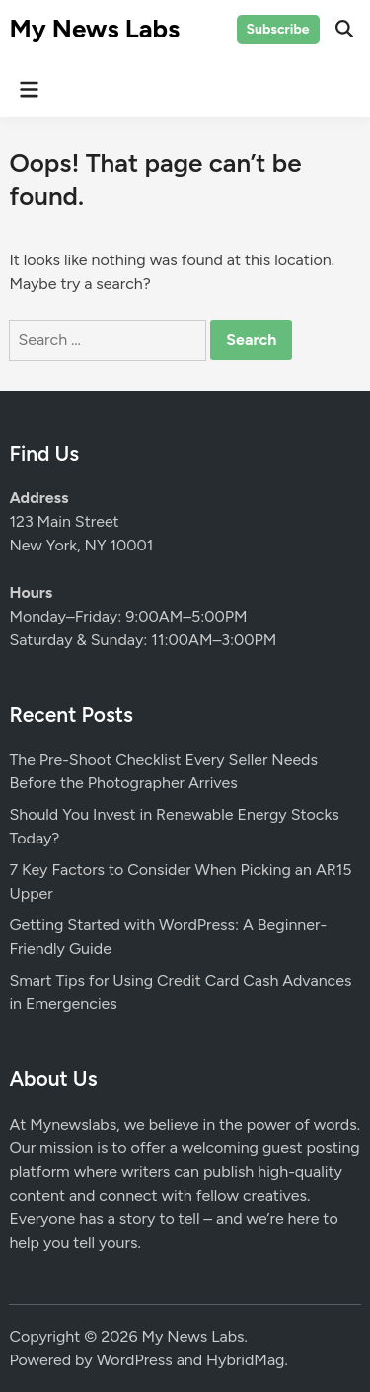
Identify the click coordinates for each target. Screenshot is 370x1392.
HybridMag (245, 1360)
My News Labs (94, 28)
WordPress (135, 1360)
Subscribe (278, 29)
